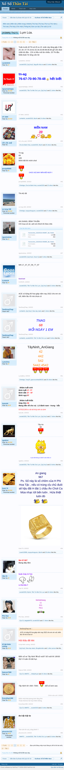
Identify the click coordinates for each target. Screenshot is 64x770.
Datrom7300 (6, 672)
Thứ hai (34, 24)
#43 (62, 114)
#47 (62, 253)
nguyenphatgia (8, 89)
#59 (62, 704)
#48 (62, 282)
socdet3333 (22, 64)
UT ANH (5, 117)
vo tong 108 (6, 209)
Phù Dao (5, 616)
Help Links (32, 8)
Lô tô (49, 26)
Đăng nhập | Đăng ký (53, 2)
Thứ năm (53, 24)
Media (13, 8)
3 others (46, 311)
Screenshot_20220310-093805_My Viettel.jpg (42, 242)
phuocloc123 (7, 731)
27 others (49, 210)
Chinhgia (22, 185)
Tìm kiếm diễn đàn (7, 12)
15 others (49, 64)
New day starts (37, 311)
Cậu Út (4, 576)
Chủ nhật (20, 26)
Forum (5, 8)
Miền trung (21, 24)
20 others (48, 145)
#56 (62, 617)
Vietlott (28, 24)
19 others (53, 464)
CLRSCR (5, 281)
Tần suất (43, 26)
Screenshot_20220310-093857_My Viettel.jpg (42, 233)
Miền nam (6, 24)
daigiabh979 (28, 620)
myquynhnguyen (31, 210)
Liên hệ (54, 764)
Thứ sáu (6, 26)
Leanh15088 (23, 552)
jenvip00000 (6, 169)
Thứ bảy (12, 26)
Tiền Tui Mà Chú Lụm (33, 90)
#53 (62, 461)
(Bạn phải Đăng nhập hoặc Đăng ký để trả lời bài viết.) (46, 745)
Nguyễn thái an (38, 64)
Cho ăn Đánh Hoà (24, 145)
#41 (62, 61)
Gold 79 (5, 488)
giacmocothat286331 (37, 379)
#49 (62, 307)
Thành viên (22, 8)
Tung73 (28, 379)
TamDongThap (7, 309)
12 (30, 42)
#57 (62, 644)
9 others (52, 338)
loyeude (5, 403)
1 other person (51, 648)
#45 (62, 181)
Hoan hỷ (36, 257)
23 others (50, 185)
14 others (43, 118)
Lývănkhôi (6, 63)
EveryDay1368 (7, 698)
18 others (50, 592)
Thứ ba (41, 24)
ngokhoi (5, 440)
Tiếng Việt (4, 764)
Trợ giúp (60, 764)
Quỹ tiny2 (30, 64)
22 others (44, 707)
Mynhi (35, 118)
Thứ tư (46, 24)
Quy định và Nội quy (57, 767)
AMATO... (27, 674)
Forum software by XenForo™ (18, 767)
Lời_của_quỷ (7, 143)
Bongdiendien (40, 648)
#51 (62, 334)
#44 (62, 141)
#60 (62, 733)
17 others (53, 416)
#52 (62, 412)
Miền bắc (14, 24)
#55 (62, 588)
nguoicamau (7, 237)
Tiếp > (34, 42)
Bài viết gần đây (21, 12)
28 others (49, 379)
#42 (62, 86)
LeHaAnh (22, 118)
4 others (44, 257)
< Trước (4, 42)
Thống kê (27, 26)
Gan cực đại (35, 26)
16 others (53, 736)
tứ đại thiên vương (6, 645)
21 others (53, 90)
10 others (44, 674)
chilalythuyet (35, 674)
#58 (62, 670)
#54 (62, 548)
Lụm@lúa (5, 362)
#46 (62, 207)
